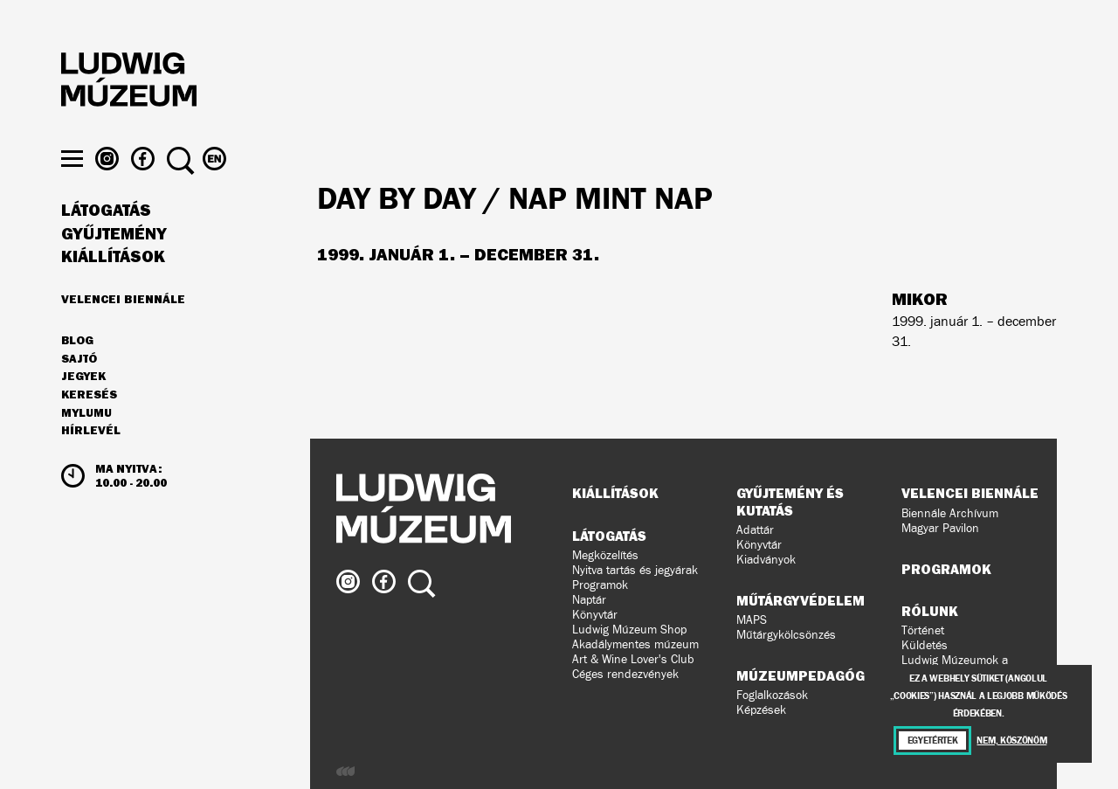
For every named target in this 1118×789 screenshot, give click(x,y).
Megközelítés (605, 555)
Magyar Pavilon (940, 528)
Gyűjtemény (114, 264)
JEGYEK (83, 406)
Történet (922, 630)
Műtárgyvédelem (800, 600)
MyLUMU (86, 443)
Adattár (755, 530)
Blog (77, 370)
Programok (600, 585)
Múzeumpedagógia (807, 675)
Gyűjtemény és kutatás (790, 501)
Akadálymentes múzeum (635, 644)
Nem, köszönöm (1011, 740)
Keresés (89, 425)
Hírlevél (91, 459)
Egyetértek (933, 740)
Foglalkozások (772, 695)
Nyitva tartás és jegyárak (635, 570)
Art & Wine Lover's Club (633, 659)
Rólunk (929, 610)
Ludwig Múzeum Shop (629, 629)
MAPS (751, 620)
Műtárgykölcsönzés (786, 634)
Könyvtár (595, 614)
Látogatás (106, 240)
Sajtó (79, 389)
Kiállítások (113, 286)
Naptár (589, 599)
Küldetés (924, 645)
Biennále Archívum (949, 513)
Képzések (761, 709)
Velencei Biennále (123, 328)
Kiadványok (766, 559)
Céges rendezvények (625, 674)
